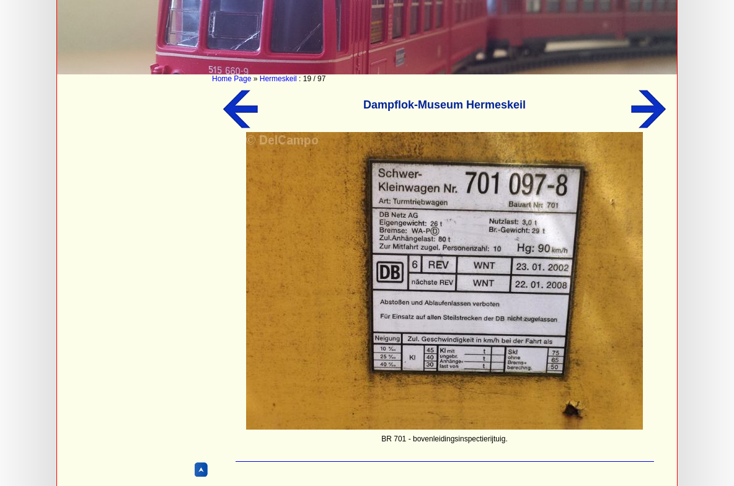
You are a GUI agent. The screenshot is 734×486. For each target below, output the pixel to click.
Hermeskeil (278, 78)
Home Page (231, 78)
